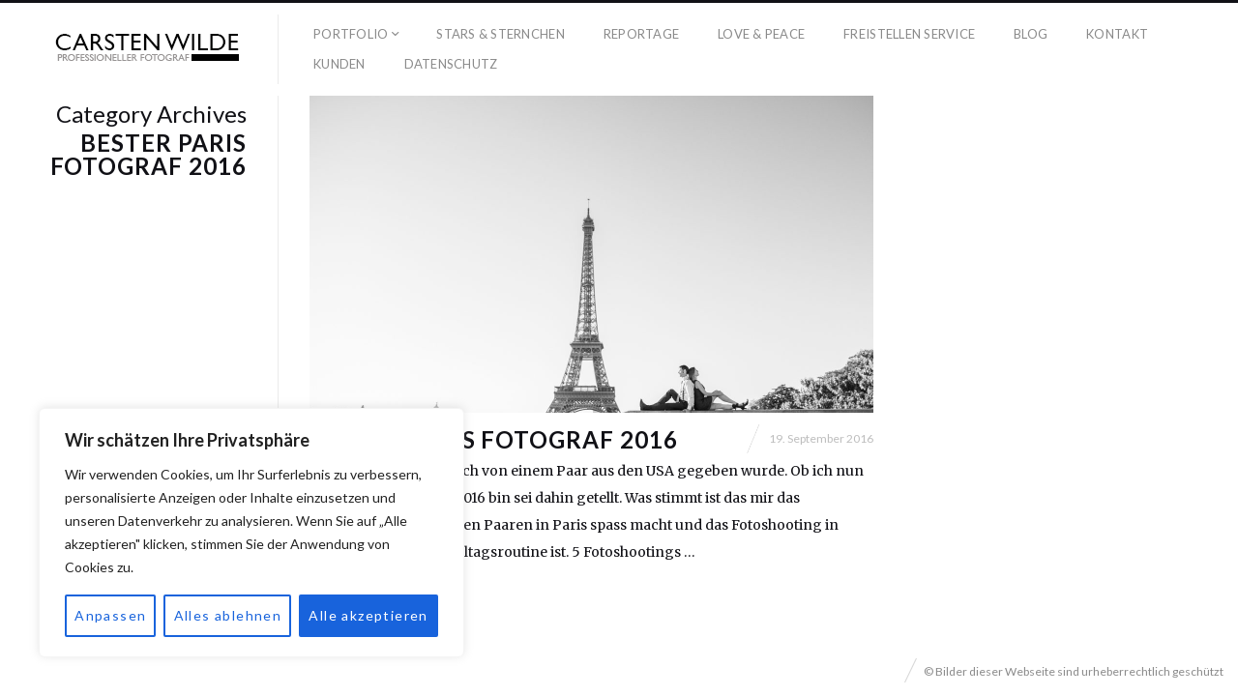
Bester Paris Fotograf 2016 (494, 439)
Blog (1030, 34)
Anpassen (110, 615)
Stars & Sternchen (500, 34)
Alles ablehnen (228, 615)
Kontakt (1117, 34)
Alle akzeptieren (368, 615)
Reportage (641, 34)
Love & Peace (761, 34)
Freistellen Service (909, 34)
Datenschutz (451, 64)
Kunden (339, 64)
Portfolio (350, 34)
